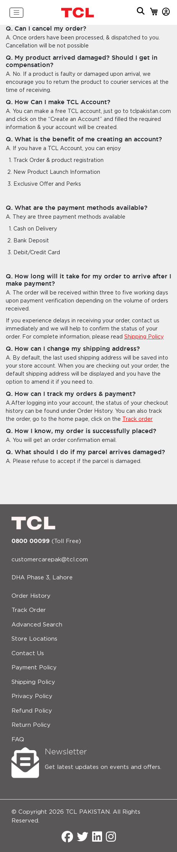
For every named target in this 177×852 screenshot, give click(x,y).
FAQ (17, 739)
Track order (137, 419)
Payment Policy (34, 667)
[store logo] (77, 12)
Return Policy (30, 725)
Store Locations (34, 639)
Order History (30, 596)
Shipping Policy (144, 337)
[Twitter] (82, 837)
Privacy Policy (31, 696)
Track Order (28, 610)
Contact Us (27, 653)
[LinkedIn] (97, 837)
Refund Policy (31, 711)
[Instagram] (111, 837)
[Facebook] (67, 837)
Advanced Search (36, 625)
